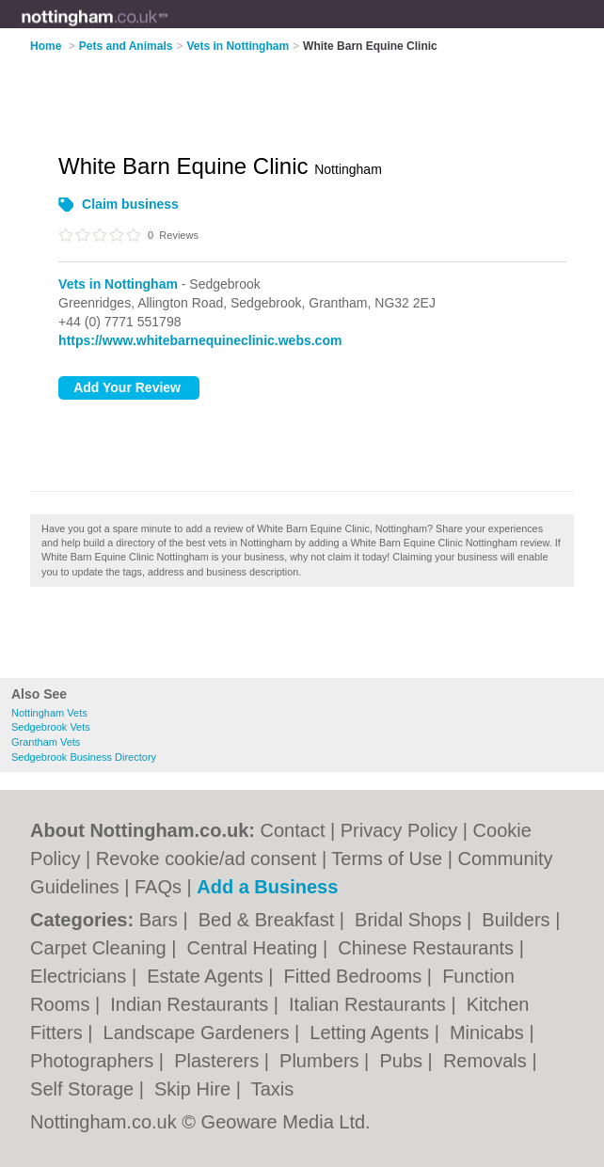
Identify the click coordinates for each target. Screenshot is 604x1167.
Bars (161, 919)
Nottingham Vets (49, 712)
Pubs (403, 1060)
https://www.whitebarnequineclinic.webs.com (200, 340)
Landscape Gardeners (198, 1032)
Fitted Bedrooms (355, 976)
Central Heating (255, 948)
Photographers (94, 1060)
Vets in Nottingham (118, 284)
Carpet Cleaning (100, 948)
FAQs (158, 886)
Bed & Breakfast (269, 919)
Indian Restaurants (191, 1004)
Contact (293, 830)
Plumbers (321, 1060)
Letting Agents (372, 1032)
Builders (518, 919)
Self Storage (84, 1089)
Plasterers (219, 1060)
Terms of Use (386, 858)
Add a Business (267, 886)
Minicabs (489, 1032)
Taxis (272, 1089)
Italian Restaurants (370, 1004)
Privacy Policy (399, 830)
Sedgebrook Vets (50, 727)
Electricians (81, 976)
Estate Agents (207, 976)
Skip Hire (195, 1089)
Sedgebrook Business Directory (83, 757)
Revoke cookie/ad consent (206, 858)
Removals (487, 1060)
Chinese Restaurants (428, 948)
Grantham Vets (45, 742)
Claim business (130, 204)
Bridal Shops (411, 919)
